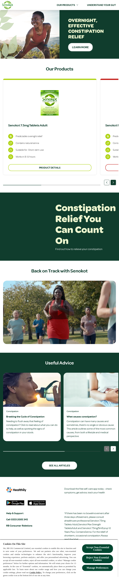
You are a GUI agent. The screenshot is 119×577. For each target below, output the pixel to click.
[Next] (113, 182)
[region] (59, 558)
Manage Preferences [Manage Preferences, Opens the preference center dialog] (97, 567)
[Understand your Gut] (101, 5)
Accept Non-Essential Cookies (97, 548)
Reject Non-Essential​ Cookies (97, 558)
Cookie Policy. (35, 572)
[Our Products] (66, 5)
